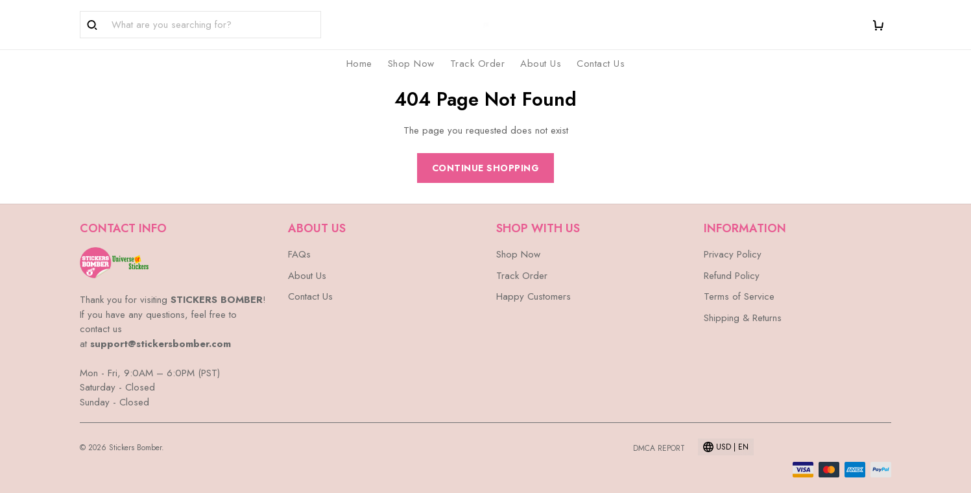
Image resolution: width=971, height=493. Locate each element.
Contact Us (601, 63)
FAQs (299, 254)
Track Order (477, 63)
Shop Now (411, 63)
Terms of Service (739, 296)
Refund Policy (732, 276)
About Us (540, 63)
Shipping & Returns (743, 318)
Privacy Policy (732, 254)
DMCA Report (659, 448)
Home (359, 63)
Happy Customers (533, 296)
